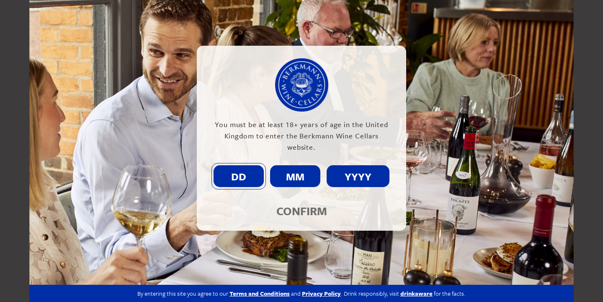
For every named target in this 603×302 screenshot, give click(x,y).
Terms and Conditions (259, 293)
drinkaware (416, 293)
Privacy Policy (321, 293)
